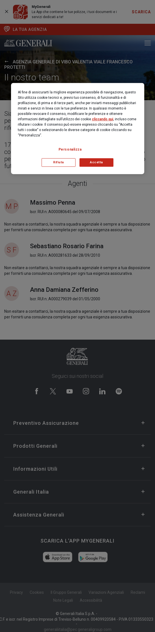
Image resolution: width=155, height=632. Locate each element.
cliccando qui (102, 119)
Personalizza (70, 149)
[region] (77, 128)
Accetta (96, 162)
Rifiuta (58, 162)
